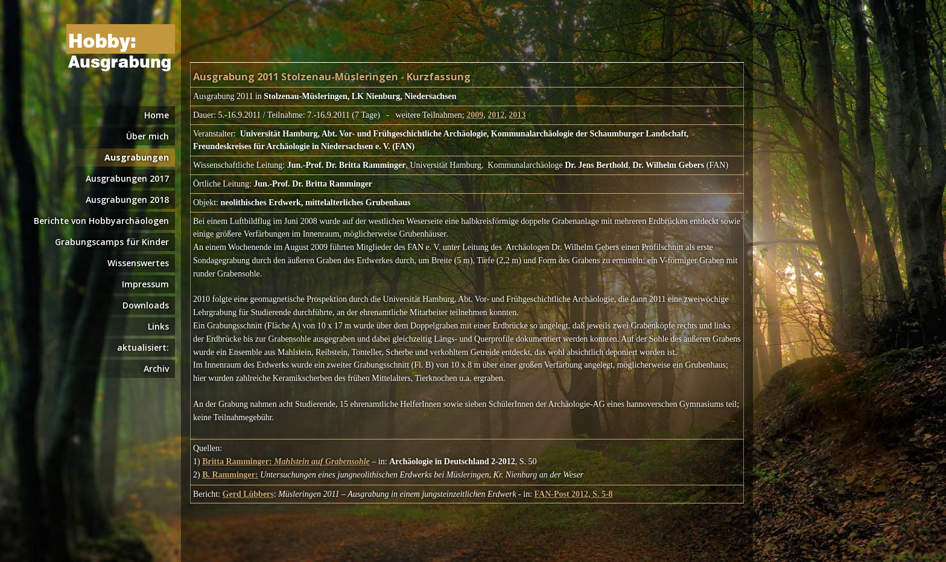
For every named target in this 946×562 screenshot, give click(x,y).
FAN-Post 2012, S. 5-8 (574, 494)
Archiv (156, 368)
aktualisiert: (143, 347)
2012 (495, 115)
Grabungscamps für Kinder (112, 241)
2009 (474, 115)
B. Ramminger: (230, 474)
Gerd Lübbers (248, 494)
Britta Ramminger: (286, 461)
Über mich (147, 136)
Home (156, 115)
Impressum (145, 284)
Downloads (145, 305)
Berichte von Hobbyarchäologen (101, 220)
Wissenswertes (138, 263)
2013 (517, 115)
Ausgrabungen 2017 (127, 178)
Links (158, 326)
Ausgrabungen (136, 157)
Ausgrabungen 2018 (127, 199)
